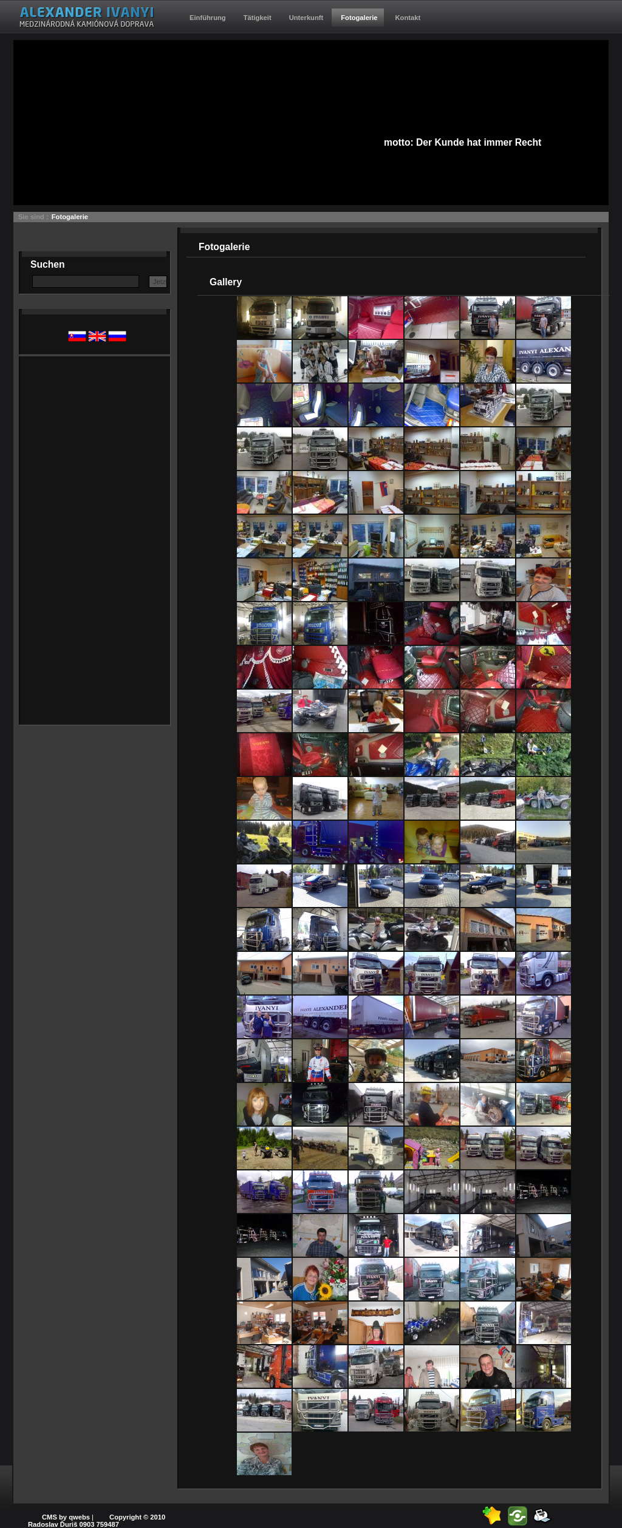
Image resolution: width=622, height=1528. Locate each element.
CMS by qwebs (66, 1517)
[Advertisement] (79, 538)
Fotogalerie (70, 216)
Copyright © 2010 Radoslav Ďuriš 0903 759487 (96, 1520)
